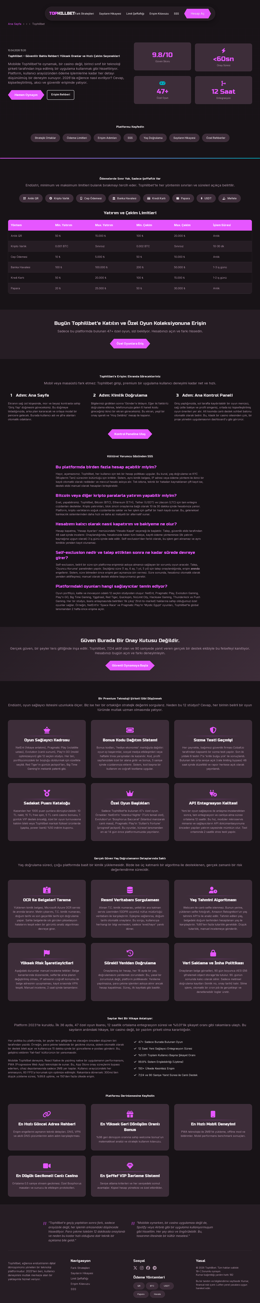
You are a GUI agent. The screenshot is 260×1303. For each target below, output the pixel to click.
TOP (62, 13)
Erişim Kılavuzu (159, 13)
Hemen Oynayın (25, 95)
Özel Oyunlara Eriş (130, 343)
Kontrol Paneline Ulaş (130, 434)
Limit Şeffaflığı (135, 13)
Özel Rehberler (215, 137)
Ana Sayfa (14, 24)
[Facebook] (148, 1268)
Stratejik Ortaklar (45, 137)
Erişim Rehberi (60, 94)
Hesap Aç (197, 13)
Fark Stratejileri (84, 13)
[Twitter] (135, 1268)
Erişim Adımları (107, 137)
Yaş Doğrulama (153, 137)
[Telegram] (155, 1268)
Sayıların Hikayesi (110, 13)
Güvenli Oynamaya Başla (130, 665)
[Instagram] (141, 1268)
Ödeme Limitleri (77, 137)
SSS (176, 13)
